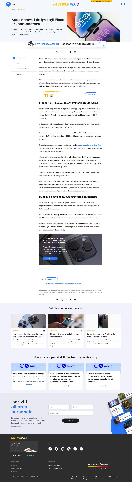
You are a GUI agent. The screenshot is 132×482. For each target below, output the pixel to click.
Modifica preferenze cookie (98, 478)
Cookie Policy (85, 478)
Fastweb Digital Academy (54, 465)
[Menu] (10, 4)
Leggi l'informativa (16, 426)
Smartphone (51, 279)
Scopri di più (50, 258)
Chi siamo (14, 465)
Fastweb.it (14, 471)
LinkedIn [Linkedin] (57, 52)
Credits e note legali (16, 468)
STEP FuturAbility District (55, 468)
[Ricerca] (121, 4)
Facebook (66, 52)
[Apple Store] (16, 455)
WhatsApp (70, 52)
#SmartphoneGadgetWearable (73, 283)
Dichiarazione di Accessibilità (113, 478)
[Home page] (66, 4)
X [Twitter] (61, 52)
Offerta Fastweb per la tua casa (100, 1)
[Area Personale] (124, 4)
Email (75, 52)
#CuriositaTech (49, 283)
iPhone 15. (82, 86)
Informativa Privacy (74, 478)
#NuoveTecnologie (59, 283)
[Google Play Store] (30, 455)
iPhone (74, 202)
